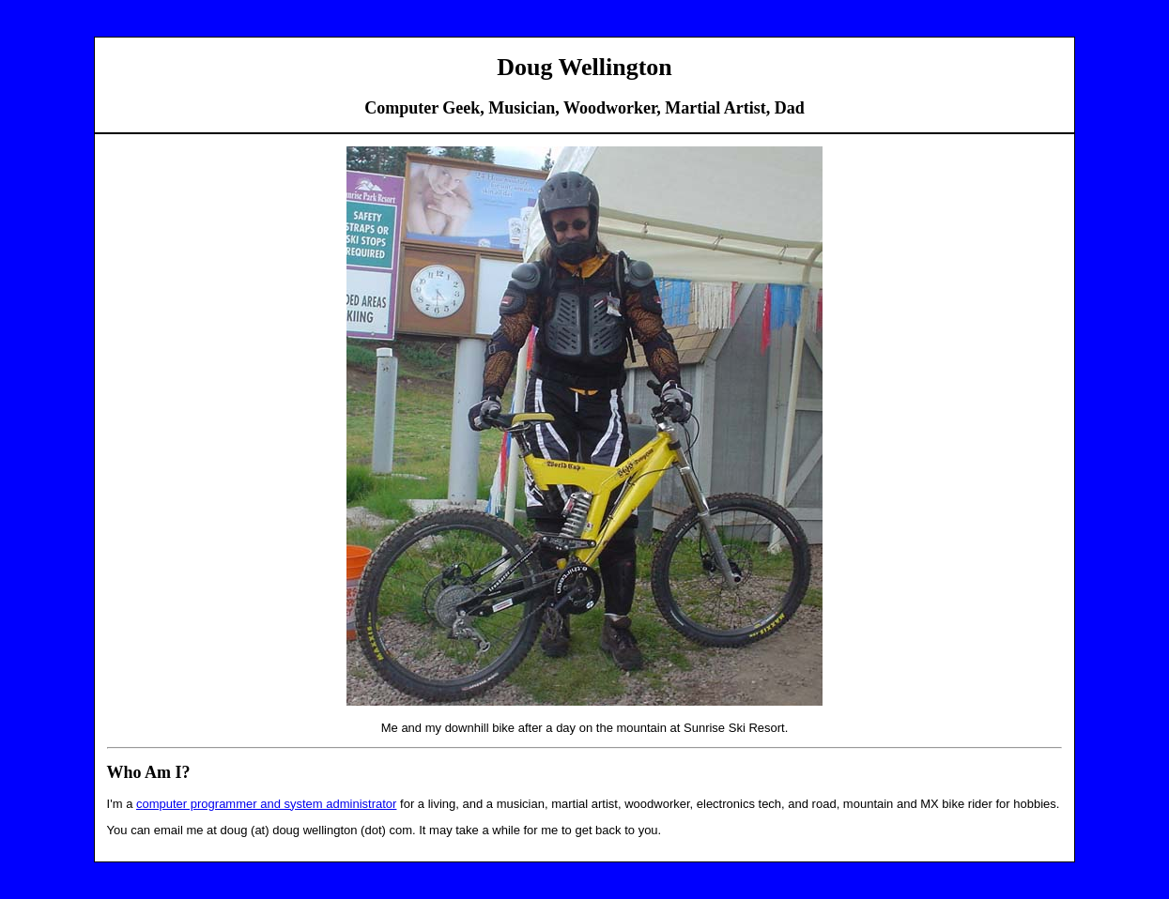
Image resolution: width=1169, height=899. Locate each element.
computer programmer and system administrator (266, 804)
